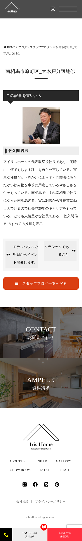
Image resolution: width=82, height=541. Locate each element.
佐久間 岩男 (18, 151)
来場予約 (65, 534)
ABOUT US (17, 461)
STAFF (65, 470)
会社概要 (22, 501)
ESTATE (45, 470)
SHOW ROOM (20, 470)
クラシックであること (56, 250)
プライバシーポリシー (50, 501)
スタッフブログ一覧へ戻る (41, 283)
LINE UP (41, 461)
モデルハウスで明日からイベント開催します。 (25, 254)
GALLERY (63, 461)
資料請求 (29, 534)
